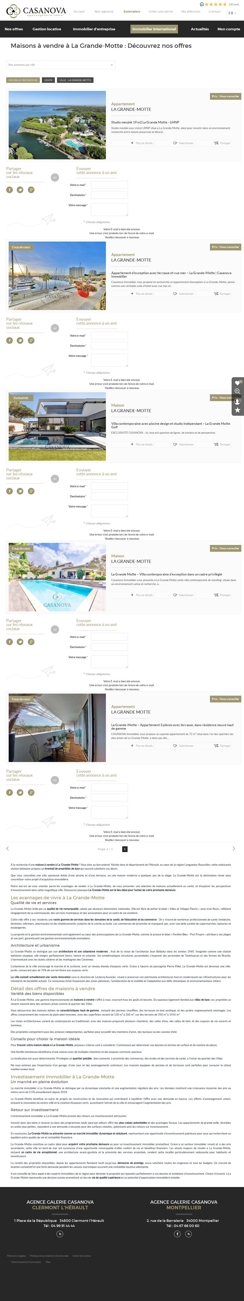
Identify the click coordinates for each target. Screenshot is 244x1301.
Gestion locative (47, 29)
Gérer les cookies (82, 1255)
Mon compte (229, 29)
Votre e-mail (77, 185)
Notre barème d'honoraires (26, 1262)
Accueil (101, 11)
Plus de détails (127, 142)
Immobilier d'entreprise (94, 29)
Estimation (147, 11)
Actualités (200, 29)
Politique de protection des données (49, 1255)
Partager (174, 142)
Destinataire (77, 195)
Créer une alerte (173, 11)
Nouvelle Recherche (23, 80)
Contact (220, 11)
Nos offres (14, 29)
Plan (48, 1262)
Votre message (77, 205)
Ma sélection (199, 11)
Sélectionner (152, 142)
